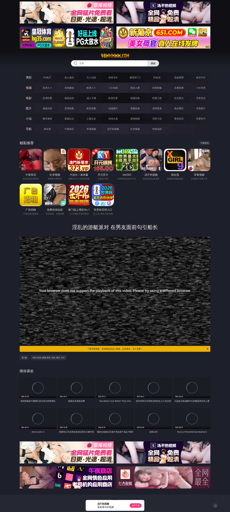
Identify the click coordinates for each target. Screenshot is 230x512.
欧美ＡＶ (91, 87)
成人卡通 (91, 98)
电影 (29, 98)
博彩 (29, 77)
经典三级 (157, 98)
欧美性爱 (113, 98)
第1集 (24, 357)
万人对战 (91, 77)
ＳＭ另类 (201, 87)
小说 (29, 119)
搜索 (153, 63)
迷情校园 (135, 118)
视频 (29, 88)
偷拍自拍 (69, 98)
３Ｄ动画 (113, 87)
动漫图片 (113, 108)
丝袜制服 (157, 87)
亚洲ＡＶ (47, 87)
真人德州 (69, 77)
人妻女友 (91, 118)
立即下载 (135, 505)
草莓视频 (91, 129)
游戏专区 (113, 77)
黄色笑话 (179, 118)
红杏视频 (135, 129)
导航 (29, 129)
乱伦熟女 (179, 98)
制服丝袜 (135, 98)
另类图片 (201, 108)
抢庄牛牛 (201, 77)
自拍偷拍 (69, 87)
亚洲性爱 (47, 98)
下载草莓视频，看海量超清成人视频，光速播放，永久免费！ (148, 349)
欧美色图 (91, 108)
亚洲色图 (69, 108)
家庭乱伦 (69, 118)
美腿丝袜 (135, 108)
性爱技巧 (201, 118)
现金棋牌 (179, 77)
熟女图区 (179, 108)
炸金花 (156, 77)
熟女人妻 (135, 87)
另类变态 (201, 98)
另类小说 (157, 118)
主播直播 (179, 87)
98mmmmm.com (115, 56)
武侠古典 (113, 118)
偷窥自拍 (47, 108)
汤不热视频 (113, 129)
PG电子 (47, 77)
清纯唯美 (157, 108)
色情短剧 (157, 129)
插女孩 (47, 129)
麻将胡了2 (135, 77)
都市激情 (47, 118)
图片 (29, 108)
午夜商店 (69, 129)
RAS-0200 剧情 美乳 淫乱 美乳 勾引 (49, 357)
